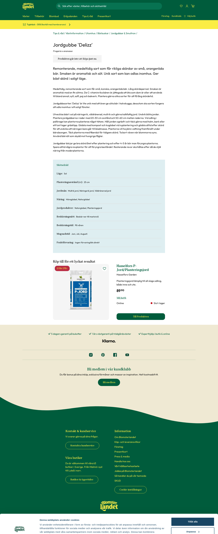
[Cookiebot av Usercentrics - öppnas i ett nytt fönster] (19, 528)
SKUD (117, 480)
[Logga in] (187, 6)
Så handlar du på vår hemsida (130, 475)
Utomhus (90, 33)
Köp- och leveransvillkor (127, 441)
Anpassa (192, 512)
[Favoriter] (181, 6)
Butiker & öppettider (81, 479)
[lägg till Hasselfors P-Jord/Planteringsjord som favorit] (104, 268)
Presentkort (120, 451)
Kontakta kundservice (82, 445)
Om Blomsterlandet (125, 437)
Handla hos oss (122, 461)
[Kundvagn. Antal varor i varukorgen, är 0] (193, 6)
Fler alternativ (47, 528)
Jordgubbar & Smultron (123, 33)
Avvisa (192, 522)
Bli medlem (109, 382)
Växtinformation (75, 33)
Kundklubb (176, 16)
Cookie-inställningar (130, 489)
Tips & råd (58, 33)
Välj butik (190, 16)
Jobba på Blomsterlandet (128, 470)
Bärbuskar (103, 33)
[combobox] (112, 6)
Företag (165, 16)
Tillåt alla (193, 502)
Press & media (122, 456)
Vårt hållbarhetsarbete (126, 466)
